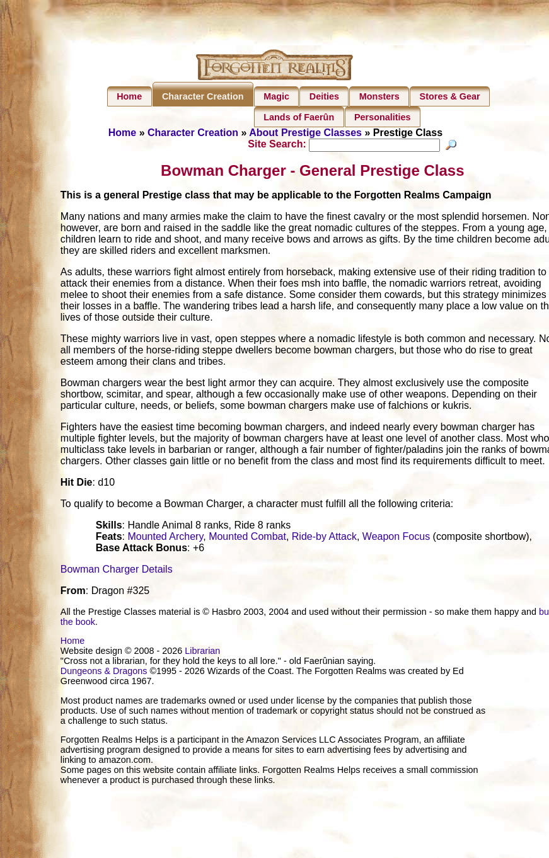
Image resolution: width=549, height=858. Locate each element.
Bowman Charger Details (117, 571)
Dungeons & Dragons (104, 673)
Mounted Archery (165, 538)
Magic (276, 96)
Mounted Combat (247, 538)
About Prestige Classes (305, 132)
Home (129, 96)
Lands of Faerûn (298, 117)
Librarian (202, 653)
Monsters (379, 96)
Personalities (382, 117)
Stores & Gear (450, 96)
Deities (324, 96)
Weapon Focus (396, 538)
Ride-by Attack (324, 538)
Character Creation (203, 96)
